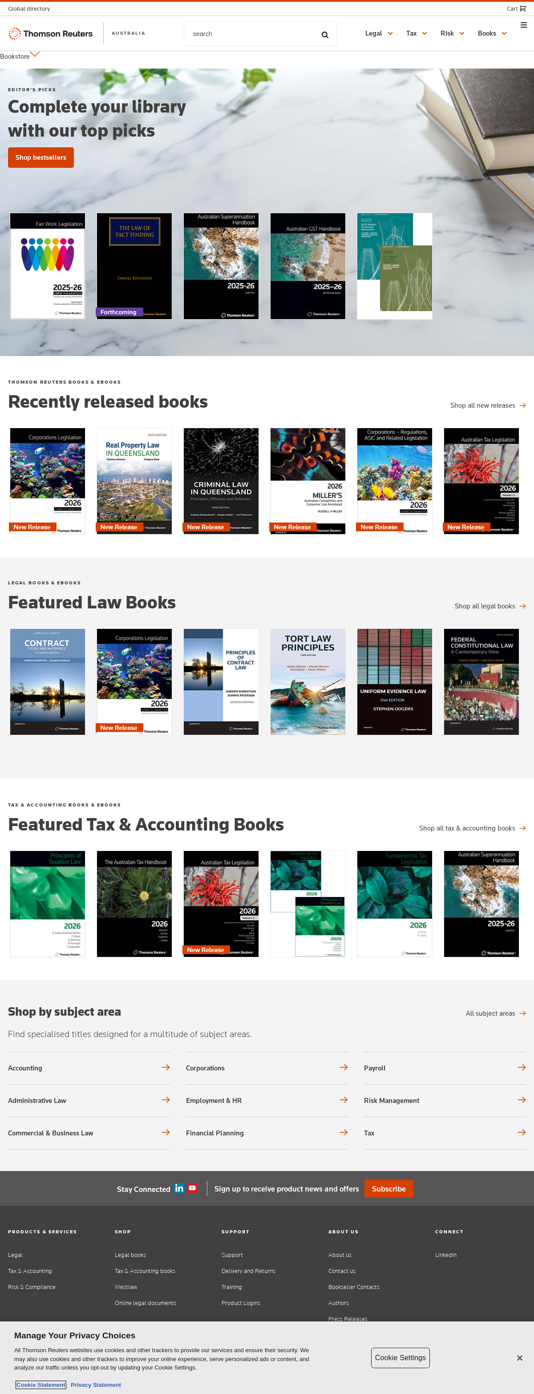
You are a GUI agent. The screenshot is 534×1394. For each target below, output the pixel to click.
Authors (338, 1303)
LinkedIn (446, 1255)
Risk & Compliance (32, 1287)
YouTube (192, 1188)
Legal (15, 1255)
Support (232, 1255)
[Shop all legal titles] (488, 405)
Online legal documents (145, 1303)
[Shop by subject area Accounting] (89, 1068)
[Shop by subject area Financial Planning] (267, 1133)
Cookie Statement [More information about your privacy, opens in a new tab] (40, 1385)
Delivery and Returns (248, 1271)
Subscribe (389, 1189)
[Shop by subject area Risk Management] (445, 1101)
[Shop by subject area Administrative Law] (89, 1101)
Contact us (342, 1271)
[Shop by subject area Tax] (445, 1133)
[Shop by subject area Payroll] (445, 1068)
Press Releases (348, 1319)
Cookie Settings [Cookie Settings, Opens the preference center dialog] (400, 1358)
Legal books (130, 1255)
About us (340, 1255)
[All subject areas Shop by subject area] (496, 1013)
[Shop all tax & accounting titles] (472, 828)
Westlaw (126, 1287)
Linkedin (179, 1188)
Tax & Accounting (30, 1271)
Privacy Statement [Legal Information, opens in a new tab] (94, 1385)
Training (232, 1287)
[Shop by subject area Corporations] (267, 1068)
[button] (31, 9)
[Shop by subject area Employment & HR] (267, 1101)
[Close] (520, 1358)
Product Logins (241, 1303)
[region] (267, 1357)
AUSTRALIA (129, 33)
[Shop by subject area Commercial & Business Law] (89, 1133)
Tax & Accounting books (145, 1271)
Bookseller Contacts (354, 1287)
